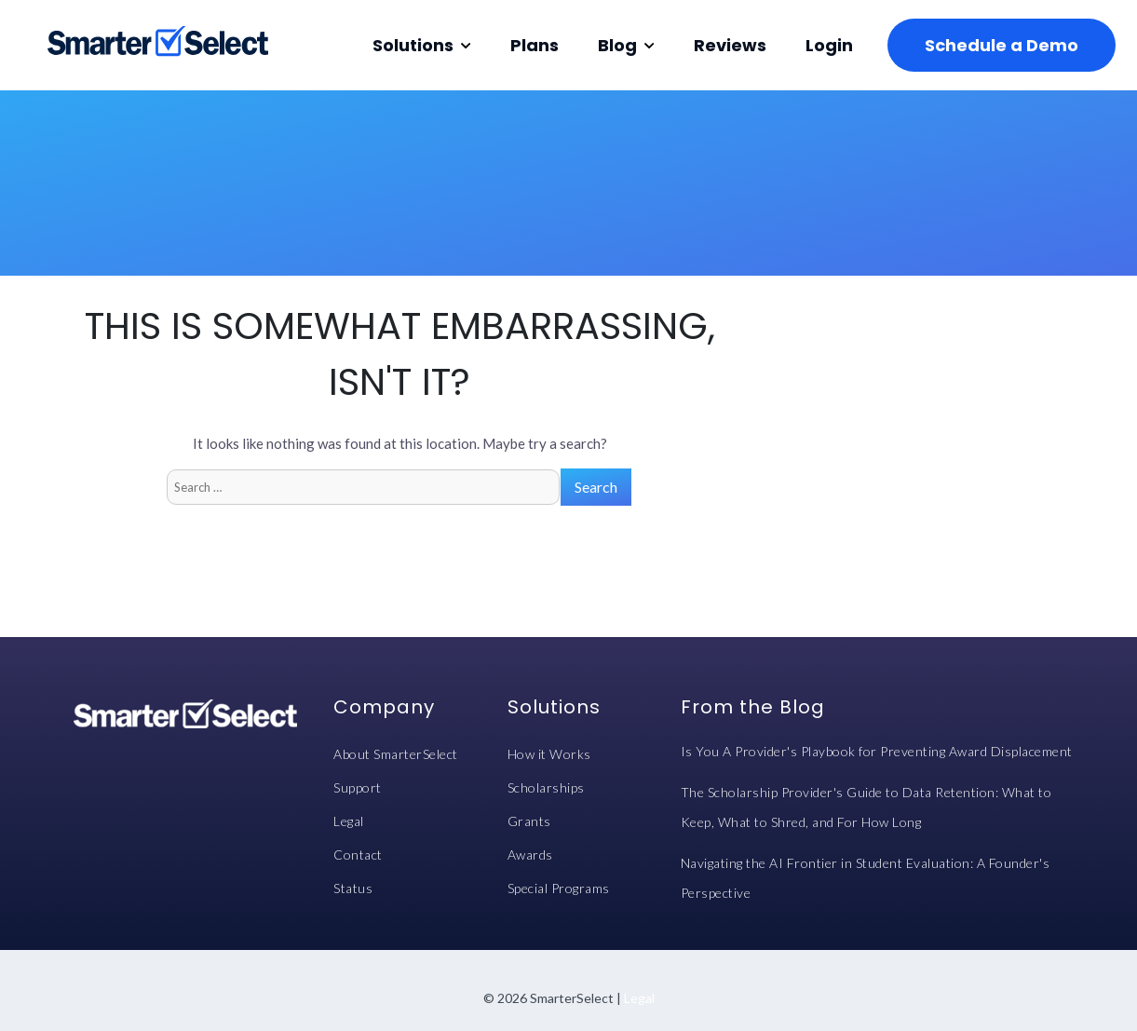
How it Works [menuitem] (549, 754)
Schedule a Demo (1001, 45)
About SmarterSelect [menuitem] (395, 754)
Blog (617, 45)
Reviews (730, 45)
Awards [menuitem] (530, 854)
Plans (534, 45)
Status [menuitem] (352, 888)
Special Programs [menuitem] (559, 888)
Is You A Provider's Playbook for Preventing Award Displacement (877, 751)
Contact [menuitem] (358, 854)
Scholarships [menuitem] (546, 787)
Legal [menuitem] (348, 821)
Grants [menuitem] (529, 821)
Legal (639, 998)
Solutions (412, 45)
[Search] (363, 487)
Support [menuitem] (357, 787)
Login (829, 45)
